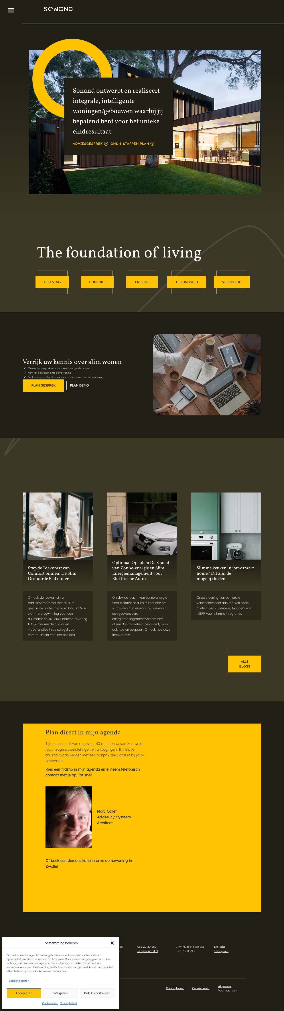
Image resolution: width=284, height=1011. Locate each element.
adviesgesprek (90, 144)
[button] (112, 943)
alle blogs (244, 664)
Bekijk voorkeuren (97, 993)
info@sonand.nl (147, 951)
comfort (97, 282)
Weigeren (60, 993)
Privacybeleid (68, 1003)
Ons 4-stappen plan (132, 144)
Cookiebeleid (50, 1003)
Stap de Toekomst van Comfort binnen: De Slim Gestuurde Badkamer (52, 574)
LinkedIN (220, 946)
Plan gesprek (43, 385)
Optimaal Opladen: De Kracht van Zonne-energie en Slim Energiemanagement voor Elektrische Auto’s (141, 571)
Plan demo (79, 385)
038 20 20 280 (146, 946)
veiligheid (231, 282)
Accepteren (24, 993)
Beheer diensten (19, 980)
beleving (52, 282)
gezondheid (187, 282)
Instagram (221, 951)
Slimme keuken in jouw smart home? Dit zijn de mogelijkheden (225, 574)
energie (142, 282)
